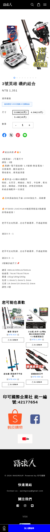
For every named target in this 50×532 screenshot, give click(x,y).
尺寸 (4, 112)
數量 (4, 124)
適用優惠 (6, 98)
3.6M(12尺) (20, 112)
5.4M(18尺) (20, 117)
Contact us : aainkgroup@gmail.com (25, 491)
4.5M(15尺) (37, 112)
